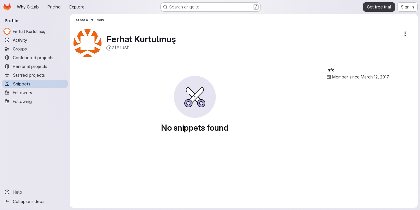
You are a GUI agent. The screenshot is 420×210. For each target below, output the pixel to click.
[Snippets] (35, 84)
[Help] (35, 192)
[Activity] (35, 40)
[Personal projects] (35, 66)
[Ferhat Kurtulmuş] (35, 31)
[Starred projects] (35, 75)
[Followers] (35, 92)
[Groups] (35, 49)
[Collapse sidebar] (35, 201)
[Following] (35, 101)
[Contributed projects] (35, 57)
